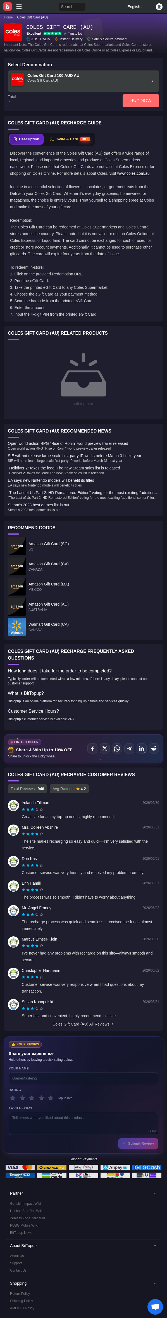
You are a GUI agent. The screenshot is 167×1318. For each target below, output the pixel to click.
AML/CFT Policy (22, 1308)
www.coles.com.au (133, 173)
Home (8, 17)
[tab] (26, 139)
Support (16, 1263)
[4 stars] (41, 1098)
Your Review (20, 1107)
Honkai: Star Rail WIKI (26, 1211)
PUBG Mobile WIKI (24, 1225)
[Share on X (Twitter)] (105, 748)
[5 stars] (51, 1098)
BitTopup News (21, 1233)
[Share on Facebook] (92, 748)
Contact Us (18, 1270)
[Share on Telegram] (129, 748)
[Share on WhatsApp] (117, 748)
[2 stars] (22, 1098)
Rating (15, 1090)
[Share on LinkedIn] (142, 748)
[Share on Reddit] (154, 748)
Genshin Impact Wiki (25, 1204)
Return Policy (20, 1294)
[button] (83, 1193)
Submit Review (138, 1143)
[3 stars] (32, 1098)
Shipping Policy (21, 1301)
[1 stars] (13, 1098)
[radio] (24, 809)
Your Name (19, 1068)
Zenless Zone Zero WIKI (28, 1218)
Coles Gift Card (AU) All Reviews (83, 1024)
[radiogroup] (32, 809)
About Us (17, 1256)
